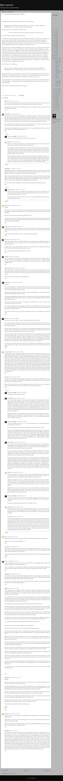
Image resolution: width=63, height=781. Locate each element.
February (57, 106)
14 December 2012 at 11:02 (21, 495)
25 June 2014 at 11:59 (16, 141)
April (56, 102)
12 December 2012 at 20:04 (17, 226)
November (57, 89)
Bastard (6, 318)
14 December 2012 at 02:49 (19, 398)
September (57, 92)
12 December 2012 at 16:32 (15, 168)
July (56, 96)
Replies (7, 134)
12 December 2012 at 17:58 (15, 205)
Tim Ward (7, 377)
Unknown (9, 141)
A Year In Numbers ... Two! (57, 77)
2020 (55, 42)
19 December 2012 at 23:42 (14, 713)
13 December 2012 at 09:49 (21, 392)
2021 (55, 40)
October (56, 90)
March (56, 104)
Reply (6, 110)
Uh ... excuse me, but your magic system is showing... (58, 81)
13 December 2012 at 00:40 (13, 256)
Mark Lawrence (6, 5)
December (57, 59)
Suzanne (6, 256)
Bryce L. (6, 561)
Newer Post (5, 770)
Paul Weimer (7, 205)
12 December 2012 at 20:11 (14, 239)
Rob (5, 536)
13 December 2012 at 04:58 (21, 136)
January (56, 108)
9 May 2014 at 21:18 (14, 730)
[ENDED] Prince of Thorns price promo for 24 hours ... (58, 71)
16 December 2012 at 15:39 (17, 516)
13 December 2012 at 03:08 (19, 268)
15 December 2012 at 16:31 (13, 588)
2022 (55, 38)
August (56, 94)
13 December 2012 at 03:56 (16, 282)
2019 (55, 44)
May (56, 100)
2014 (55, 53)
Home (26, 770)
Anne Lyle (7, 239)
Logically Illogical (8, 351)
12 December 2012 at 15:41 (13, 101)
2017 (55, 47)
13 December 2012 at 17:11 (13, 561)
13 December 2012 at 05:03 (13, 318)
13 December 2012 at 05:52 (19, 189)
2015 (55, 51)
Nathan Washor (10, 189)
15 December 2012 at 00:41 (17, 506)
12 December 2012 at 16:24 (15, 114)
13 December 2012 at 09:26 (17, 351)
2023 (55, 36)
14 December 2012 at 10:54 (17, 472)
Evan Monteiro (10, 398)
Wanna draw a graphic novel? (57, 66)
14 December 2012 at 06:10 (19, 442)
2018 (55, 46)
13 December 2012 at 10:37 (14, 546)
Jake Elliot (7, 546)
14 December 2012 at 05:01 (15, 574)
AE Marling (7, 114)
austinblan (9, 506)
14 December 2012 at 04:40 (21, 421)
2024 (55, 34)
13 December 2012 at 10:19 (12, 536)
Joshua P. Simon (8, 226)
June (56, 98)
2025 (55, 32)
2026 (55, 30)
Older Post (47, 770)
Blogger (33, 778)
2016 (55, 49)
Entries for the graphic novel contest (58, 62)
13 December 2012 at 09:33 (14, 377)
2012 (55, 57)
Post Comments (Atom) (11, 773)
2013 (55, 55)
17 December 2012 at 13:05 (15, 677)
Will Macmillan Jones (9, 268)
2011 (55, 110)
